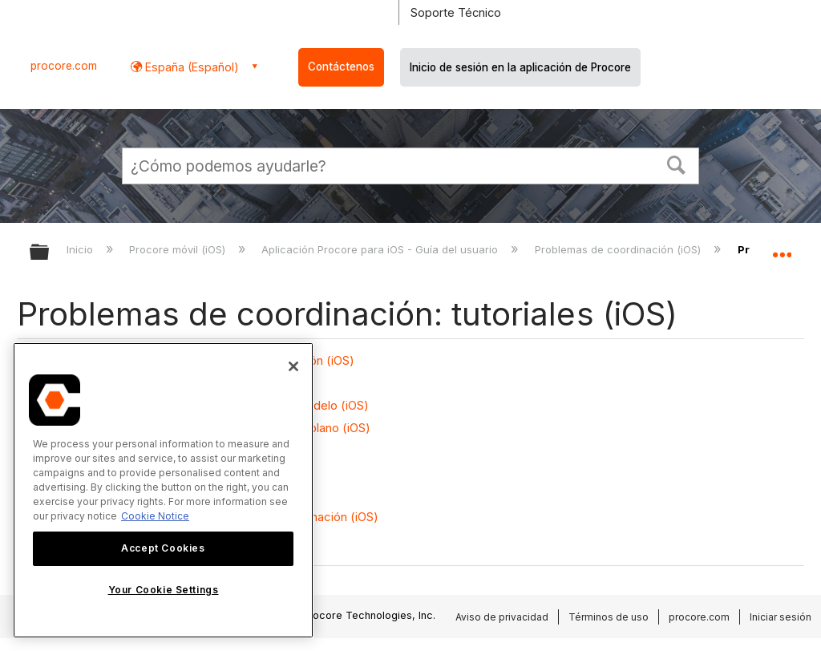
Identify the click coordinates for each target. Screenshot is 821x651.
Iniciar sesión (780, 617)
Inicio (81, 249)
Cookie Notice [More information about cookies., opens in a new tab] (155, 516)
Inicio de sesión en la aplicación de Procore (520, 67)
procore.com (63, 65)
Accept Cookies (162, 548)
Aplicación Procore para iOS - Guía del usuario (381, 249)
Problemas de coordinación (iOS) (619, 249)
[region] (163, 490)
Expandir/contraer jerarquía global (50, 253)
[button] (676, 163)
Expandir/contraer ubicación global (781, 247)
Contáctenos (341, 66)
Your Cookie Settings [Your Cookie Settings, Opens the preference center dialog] (163, 590)
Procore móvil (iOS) (179, 249)
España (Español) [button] (190, 67)
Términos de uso (608, 617)
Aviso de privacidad (501, 617)
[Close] (293, 366)
